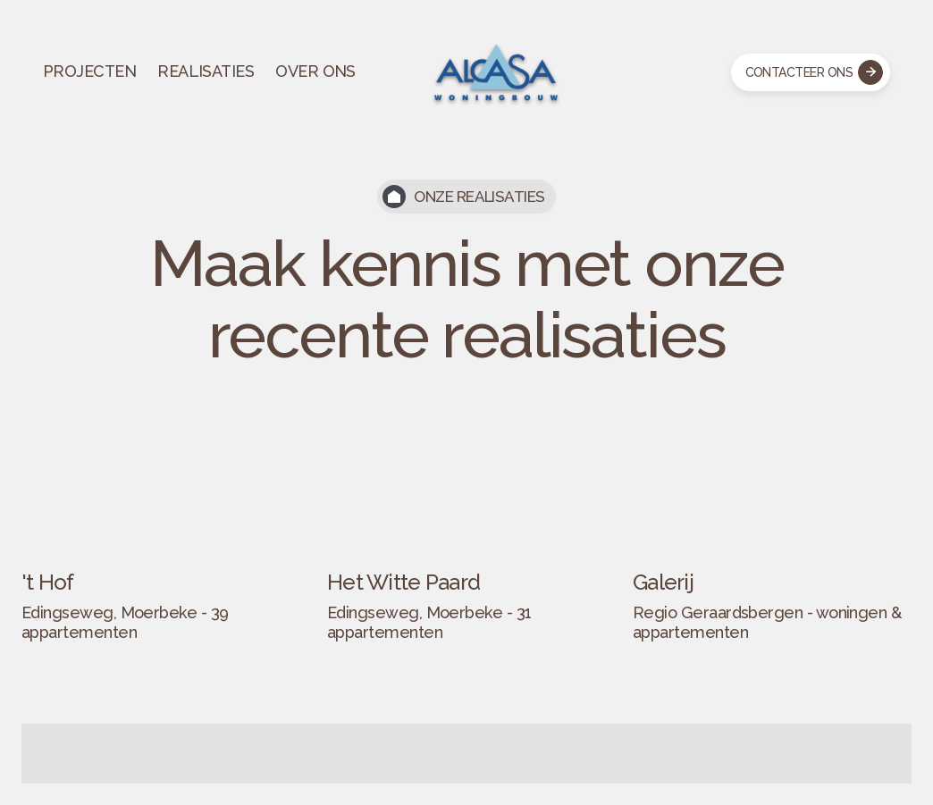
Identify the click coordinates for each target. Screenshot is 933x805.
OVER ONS (315, 71)
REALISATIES (205, 71)
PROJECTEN (89, 71)
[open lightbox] (160, 536)
